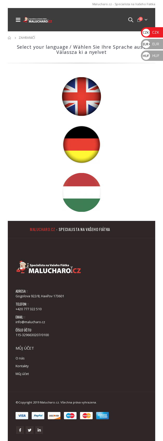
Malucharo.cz (42, 229)
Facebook (20, 430)
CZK (150, 32)
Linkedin (39, 430)
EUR (150, 43)
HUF (150, 55)
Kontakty (22, 366)
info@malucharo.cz (30, 322)
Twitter (29, 430)
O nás (20, 358)
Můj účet (22, 374)
